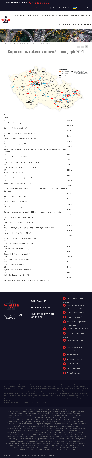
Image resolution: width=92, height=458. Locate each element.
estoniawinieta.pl (37, 419)
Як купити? (16, 15)
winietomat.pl (71, 444)
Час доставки (81, 24)
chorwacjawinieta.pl (74, 414)
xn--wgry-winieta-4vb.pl (25, 449)
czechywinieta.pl (30, 415)
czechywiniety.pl (44, 415)
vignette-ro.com (56, 432)
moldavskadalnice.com (62, 423)
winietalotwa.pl (58, 440)
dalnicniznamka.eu (76, 415)
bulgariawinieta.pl (17, 414)
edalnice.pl (61, 417)
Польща (60, 15)
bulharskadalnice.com (33, 414)
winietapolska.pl (31, 442)
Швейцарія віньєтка (74, 359)
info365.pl (76, 419)
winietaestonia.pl (33, 440)
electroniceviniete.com (21, 419)
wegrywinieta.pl (76, 434)
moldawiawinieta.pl (79, 423)
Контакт (89, 24)
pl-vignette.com (46, 425)
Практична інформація (75, 312)
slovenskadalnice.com (70, 427)
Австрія (22, 15)
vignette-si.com (69, 432)
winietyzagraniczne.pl (77, 445)
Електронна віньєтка (74, 368)
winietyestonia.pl (48, 445)
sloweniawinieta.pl (61, 429)
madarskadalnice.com (43, 423)
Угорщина (61, 24)
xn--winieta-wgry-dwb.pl (66, 449)
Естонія (39, 15)
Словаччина (73, 15)
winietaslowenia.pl (12, 444)
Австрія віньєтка (73, 354)
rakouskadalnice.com (77, 425)
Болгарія (28, 15)
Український (80, 8)
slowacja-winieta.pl (30, 429)
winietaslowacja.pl (75, 442)
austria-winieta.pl (14, 412)
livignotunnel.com (65, 421)
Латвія (49, 15)
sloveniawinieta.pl (53, 427)
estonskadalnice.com (53, 419)
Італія (66, 24)
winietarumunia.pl (45, 442)
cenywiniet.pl (60, 414)
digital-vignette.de (15, 417)
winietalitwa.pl (46, 440)
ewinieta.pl (67, 419)
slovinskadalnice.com (14, 429)
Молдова (55, 15)
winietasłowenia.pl (43, 444)
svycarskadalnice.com (77, 429)
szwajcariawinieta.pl (18, 430)
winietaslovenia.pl (60, 442)
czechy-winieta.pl (15, 415)
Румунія (66, 15)
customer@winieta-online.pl (33, 8)
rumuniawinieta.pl (20, 427)
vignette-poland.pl (41, 432)
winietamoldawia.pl (73, 440)
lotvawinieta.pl (79, 421)
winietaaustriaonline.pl (28, 438)
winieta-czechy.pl (26, 436)
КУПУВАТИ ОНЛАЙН (60, 8)
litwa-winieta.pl (27, 421)
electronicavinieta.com (75, 417)
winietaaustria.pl (12, 438)
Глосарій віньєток (73, 373)
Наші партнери (72, 364)
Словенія (81, 15)
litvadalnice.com (14, 421)
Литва (44, 15)
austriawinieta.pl (27, 412)
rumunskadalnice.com (37, 427)
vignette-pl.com (27, 432)
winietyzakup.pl (19, 447)
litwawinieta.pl (39, 421)
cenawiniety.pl (48, 414)
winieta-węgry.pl (70, 436)
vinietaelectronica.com (41, 434)
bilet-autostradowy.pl (43, 412)
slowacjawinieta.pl (46, 429)
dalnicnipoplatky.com (59, 415)
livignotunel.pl (52, 421)
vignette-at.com (60, 430)
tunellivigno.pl (47, 430)
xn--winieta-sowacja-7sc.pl (45, 449)
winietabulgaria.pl (63, 438)
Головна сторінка (10, 43)
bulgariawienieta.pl (77, 412)
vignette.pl (81, 432)
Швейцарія (88, 15)
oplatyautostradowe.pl (31, 425)
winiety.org (82, 444)
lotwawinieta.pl (11, 423)
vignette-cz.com (13, 432)
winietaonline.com (17, 442)
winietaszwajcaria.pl (28, 444)
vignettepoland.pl (16, 434)
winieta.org (82, 436)
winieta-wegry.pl (56, 436)
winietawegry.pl (58, 444)
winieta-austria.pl (12, 436)
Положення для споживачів (77, 329)
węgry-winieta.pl (33, 447)
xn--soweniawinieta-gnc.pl (68, 447)
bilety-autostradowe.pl (61, 412)
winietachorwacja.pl (79, 438)
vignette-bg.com (75, 430)
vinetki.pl (28, 434)
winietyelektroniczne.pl (31, 445)
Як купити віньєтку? (74, 317)
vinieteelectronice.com (60, 434)
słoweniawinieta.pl (33, 430)
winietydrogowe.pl (14, 445)
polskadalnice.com (61, 425)
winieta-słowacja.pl (41, 436)
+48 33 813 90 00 (39, 2)
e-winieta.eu (39, 417)
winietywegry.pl (61, 445)
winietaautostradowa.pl (46, 438)
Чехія (34, 15)
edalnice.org (50, 417)
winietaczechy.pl (18, 440)
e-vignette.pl (28, 417)
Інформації (72, 24)
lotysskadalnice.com (26, 423)
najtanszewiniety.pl (14, 425)
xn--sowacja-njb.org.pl (49, 447)
